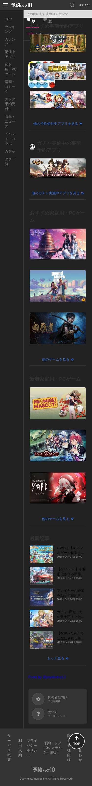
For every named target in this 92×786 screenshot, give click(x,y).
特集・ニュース (10, 121)
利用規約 (20, 748)
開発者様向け (69, 748)
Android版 (55, 18)
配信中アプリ (10, 54)
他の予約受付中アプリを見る (55, 124)
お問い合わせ (80, 748)
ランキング (10, 29)
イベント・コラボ (10, 138)
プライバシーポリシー (32, 748)
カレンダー (10, 41)
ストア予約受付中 (10, 104)
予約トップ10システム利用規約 (53, 748)
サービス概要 (9, 748)
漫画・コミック (10, 86)
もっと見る (55, 658)
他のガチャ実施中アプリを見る (56, 193)
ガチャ (10, 151)
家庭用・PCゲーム (10, 69)
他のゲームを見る (55, 359)
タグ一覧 (10, 161)
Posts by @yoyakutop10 (47, 677)
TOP (8, 19)
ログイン (84, 4)
